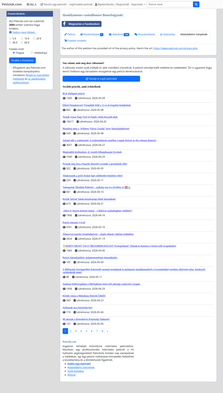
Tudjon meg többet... (23, 125)
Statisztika (167, 34)
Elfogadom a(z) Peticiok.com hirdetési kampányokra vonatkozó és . (31, 168)
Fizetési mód (16, 142)
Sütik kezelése (76, 371)
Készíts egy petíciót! (53, 4)
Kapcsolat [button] (138, 4)
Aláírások (119, 34)
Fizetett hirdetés (75, 40)
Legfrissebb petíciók (80, 4)
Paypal (20, 146)
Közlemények (92, 34)
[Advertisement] (30, 55)
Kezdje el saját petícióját (101, 78)
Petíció (69, 34)
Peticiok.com (12, 4)
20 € (38, 131)
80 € (26, 135)
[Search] (170, 4)
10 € (26, 131)
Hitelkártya (40, 146)
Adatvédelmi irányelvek (194, 34)
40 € (15, 135)
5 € (14, 131)
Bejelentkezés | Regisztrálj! (112, 4)
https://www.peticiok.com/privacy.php (175, 48)
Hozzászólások (145, 34)
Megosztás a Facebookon (81, 24)
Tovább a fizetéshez (22, 153)
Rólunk (72, 375)
